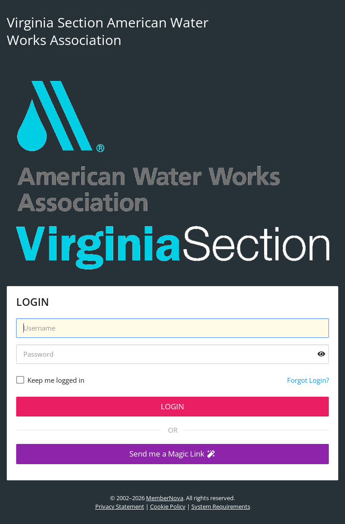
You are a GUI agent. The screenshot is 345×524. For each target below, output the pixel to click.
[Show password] (321, 354)
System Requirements (220, 506)
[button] (172, 454)
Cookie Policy (168, 506)
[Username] (172, 328)
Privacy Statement (119, 506)
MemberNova (164, 498)
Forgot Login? (308, 380)
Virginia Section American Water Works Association (107, 31)
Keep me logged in (55, 380)
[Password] (172, 354)
